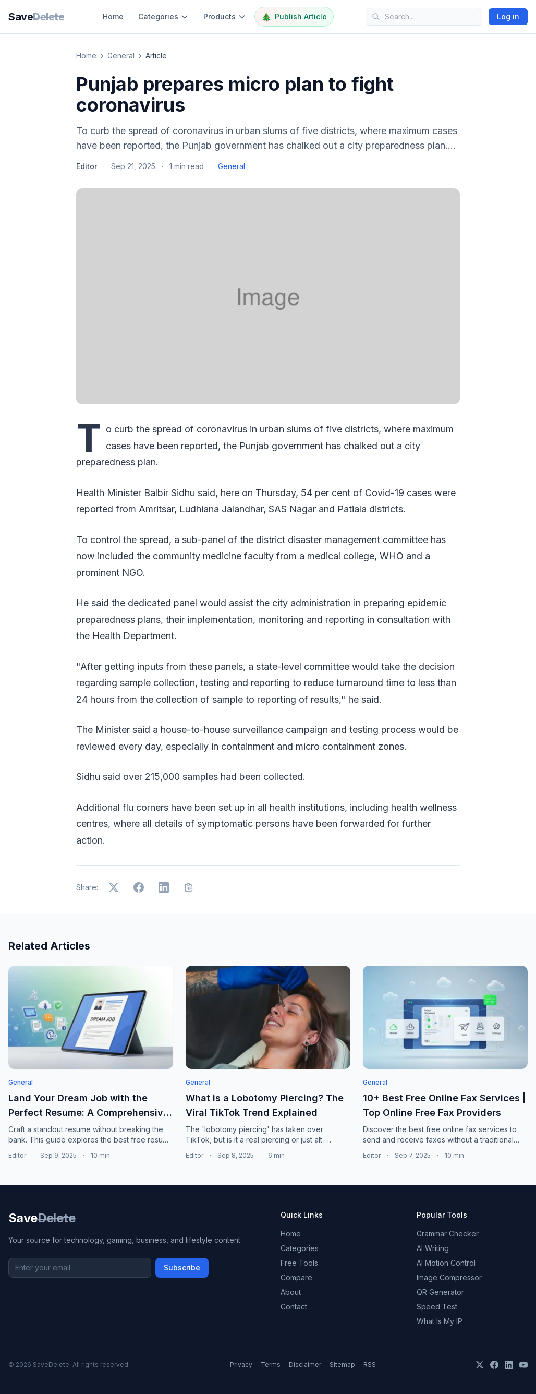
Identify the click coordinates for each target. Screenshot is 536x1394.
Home (113, 16)
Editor (86, 166)
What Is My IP (439, 1321)
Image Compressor (449, 1277)
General (121, 55)
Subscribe (182, 1267)
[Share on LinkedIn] (163, 887)
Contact (294, 1306)
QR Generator (440, 1292)
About (291, 1292)
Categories (163, 16)
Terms (271, 1364)
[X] (480, 1365)
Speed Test (437, 1306)
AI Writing (433, 1248)
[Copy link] (188, 887)
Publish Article (294, 16)
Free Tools (299, 1262)
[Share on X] (113, 887)
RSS (369, 1364)
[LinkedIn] (509, 1365)
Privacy (241, 1364)
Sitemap (342, 1364)
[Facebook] (494, 1365)
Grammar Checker (448, 1233)
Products (224, 16)
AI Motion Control (446, 1262)
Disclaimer (305, 1364)
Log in (508, 16)
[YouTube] (523, 1365)
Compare (296, 1277)
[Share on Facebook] (138, 887)
